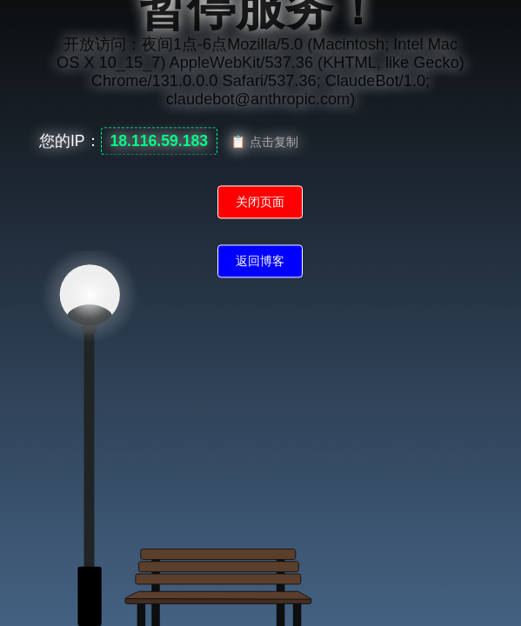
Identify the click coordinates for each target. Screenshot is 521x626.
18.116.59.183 (159, 141)
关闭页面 (260, 203)
